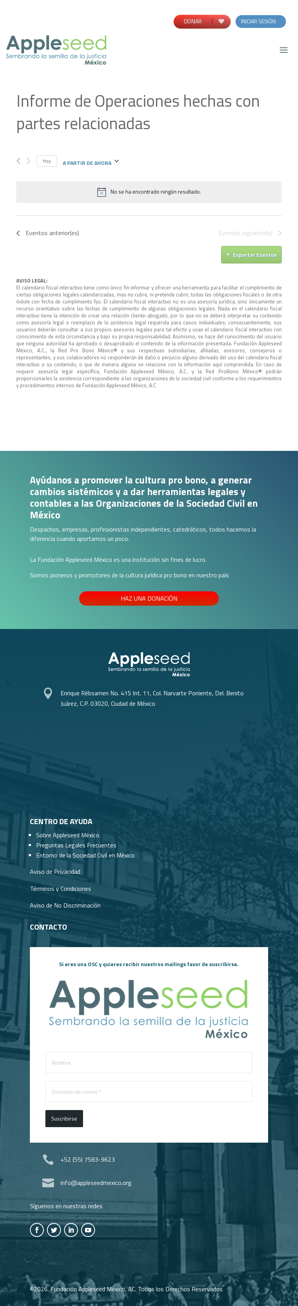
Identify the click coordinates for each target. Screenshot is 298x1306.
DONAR (192, 21)
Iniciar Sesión (258, 21)
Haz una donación (149, 598)
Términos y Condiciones (60, 888)
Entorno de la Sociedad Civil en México (85, 855)
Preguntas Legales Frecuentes (76, 845)
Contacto (48, 927)
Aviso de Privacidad (55, 871)
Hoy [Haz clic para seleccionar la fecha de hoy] (47, 161)
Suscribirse (64, 1118)
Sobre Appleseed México (67, 835)
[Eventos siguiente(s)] (28, 161)
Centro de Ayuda (61, 821)
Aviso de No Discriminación (65, 905)
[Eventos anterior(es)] (18, 161)
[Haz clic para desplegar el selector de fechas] (91, 161)
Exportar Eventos (251, 255)
